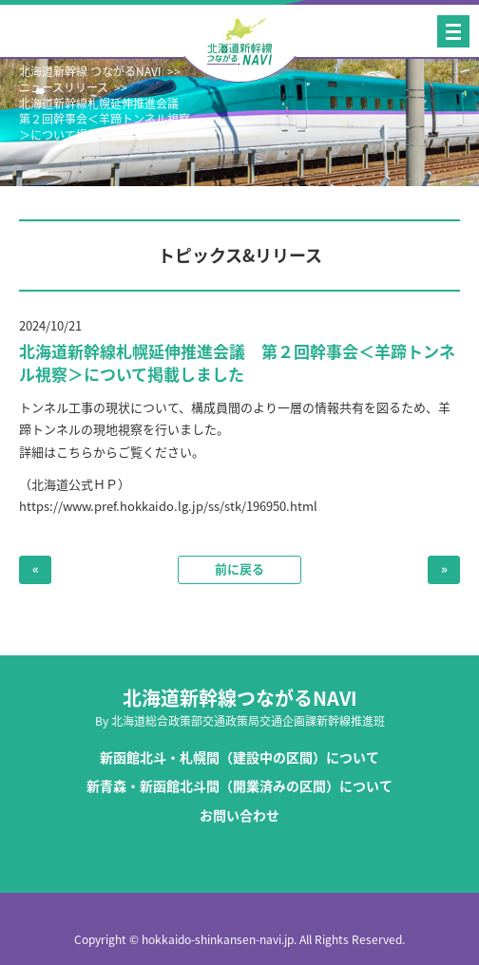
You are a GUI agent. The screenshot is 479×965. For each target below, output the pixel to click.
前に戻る (239, 568)
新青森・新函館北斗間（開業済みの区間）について (239, 786)
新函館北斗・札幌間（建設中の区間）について (239, 757)
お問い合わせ (239, 815)
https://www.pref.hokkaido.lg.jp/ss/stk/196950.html (168, 506)
